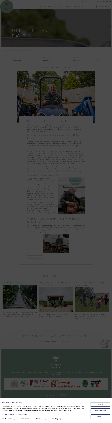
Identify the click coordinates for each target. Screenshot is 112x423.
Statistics (38, 419)
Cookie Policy (22, 414)
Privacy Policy (8, 414)
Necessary (7, 419)
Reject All (100, 416)
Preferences (23, 419)
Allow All (100, 404)
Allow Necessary (100, 410)
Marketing (53, 419)
